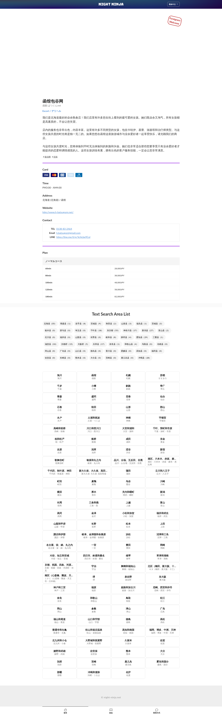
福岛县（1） (142, 323)
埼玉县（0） (81, 330)
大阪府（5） (83, 344)
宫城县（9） (96, 323)
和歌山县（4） (131, 344)
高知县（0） (142, 351)
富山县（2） (164, 330)
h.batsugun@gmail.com (68, 232)
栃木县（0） (50, 330)
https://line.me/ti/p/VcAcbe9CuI (73, 237)
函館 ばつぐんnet (52, 105)
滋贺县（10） (51, 344)
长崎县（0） (65, 357)
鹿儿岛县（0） (128, 357)
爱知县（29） (142, 337)
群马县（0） (65, 330)
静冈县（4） (127, 337)
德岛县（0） (96, 351)
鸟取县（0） (147, 344)
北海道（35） (50, 323)
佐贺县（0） (50, 357)
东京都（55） (113, 330)
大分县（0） (96, 357)
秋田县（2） (111, 323)
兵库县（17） (99, 344)
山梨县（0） (81, 337)
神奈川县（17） (130, 330)
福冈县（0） (157, 351)
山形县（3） (127, 323)
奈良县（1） (115, 344)
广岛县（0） (65, 351)
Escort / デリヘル (52, 110)
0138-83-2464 (64, 228)
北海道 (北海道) (51, 199)
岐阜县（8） (111, 337)
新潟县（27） (148, 330)
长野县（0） (96, 337)
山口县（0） (81, 351)
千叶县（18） (97, 330)
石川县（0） (50, 337)
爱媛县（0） (127, 351)
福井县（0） (65, 337)
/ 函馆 (62, 199)
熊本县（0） (81, 357)
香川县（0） (111, 351)
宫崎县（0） (111, 357)
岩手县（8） (81, 323)
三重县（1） (158, 337)
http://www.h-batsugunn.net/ (58, 212)
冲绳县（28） (144, 357)
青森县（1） (66, 323)
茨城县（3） (157, 323)
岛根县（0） (163, 344)
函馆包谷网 (53, 101)
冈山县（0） (50, 351)
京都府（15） (67, 344)
